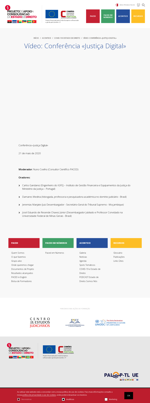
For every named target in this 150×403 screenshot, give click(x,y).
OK (128, 395)
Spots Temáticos (87, 265)
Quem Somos (17, 252)
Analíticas (70, 399)
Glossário (117, 252)
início (36, 38)
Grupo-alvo (16, 261)
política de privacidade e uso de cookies (39, 395)
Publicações (119, 256)
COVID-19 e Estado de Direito (67, 38)
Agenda (82, 261)
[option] (39, 323)
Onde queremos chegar (22, 265)
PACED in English (19, 277)
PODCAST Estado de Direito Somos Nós (89, 279)
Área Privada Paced (125, 5)
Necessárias (26, 399)
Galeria (82, 252)
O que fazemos (18, 256)
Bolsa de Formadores (21, 281)
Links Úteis (118, 261)
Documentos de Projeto (22, 269)
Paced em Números (107, 16)
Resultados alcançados (22, 273)
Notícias (83, 256)
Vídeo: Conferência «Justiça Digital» (100, 38)
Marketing (113, 399)
